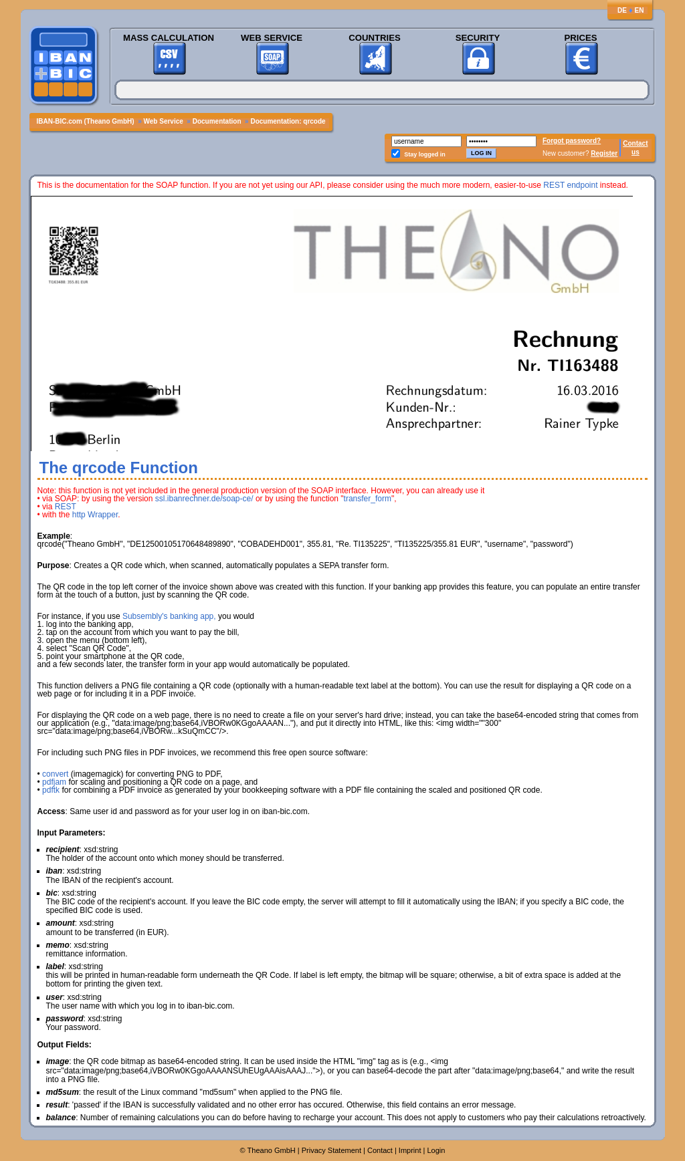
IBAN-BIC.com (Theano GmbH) (85, 121)
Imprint (410, 1150)
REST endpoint (570, 185)
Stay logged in (425, 154)
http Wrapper (95, 514)
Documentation (217, 121)
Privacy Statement (331, 1150)
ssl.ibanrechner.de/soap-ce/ (204, 498)
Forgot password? (572, 140)
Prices (580, 38)
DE (622, 10)
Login (436, 1150)
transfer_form (367, 498)
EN (639, 10)
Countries (375, 38)
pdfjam (54, 782)
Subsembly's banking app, (169, 616)
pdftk (51, 790)
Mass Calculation (168, 38)
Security (478, 38)
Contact (635, 143)
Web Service (271, 38)
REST (65, 506)
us (635, 152)
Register (604, 153)
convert (55, 774)
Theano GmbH (272, 1150)
